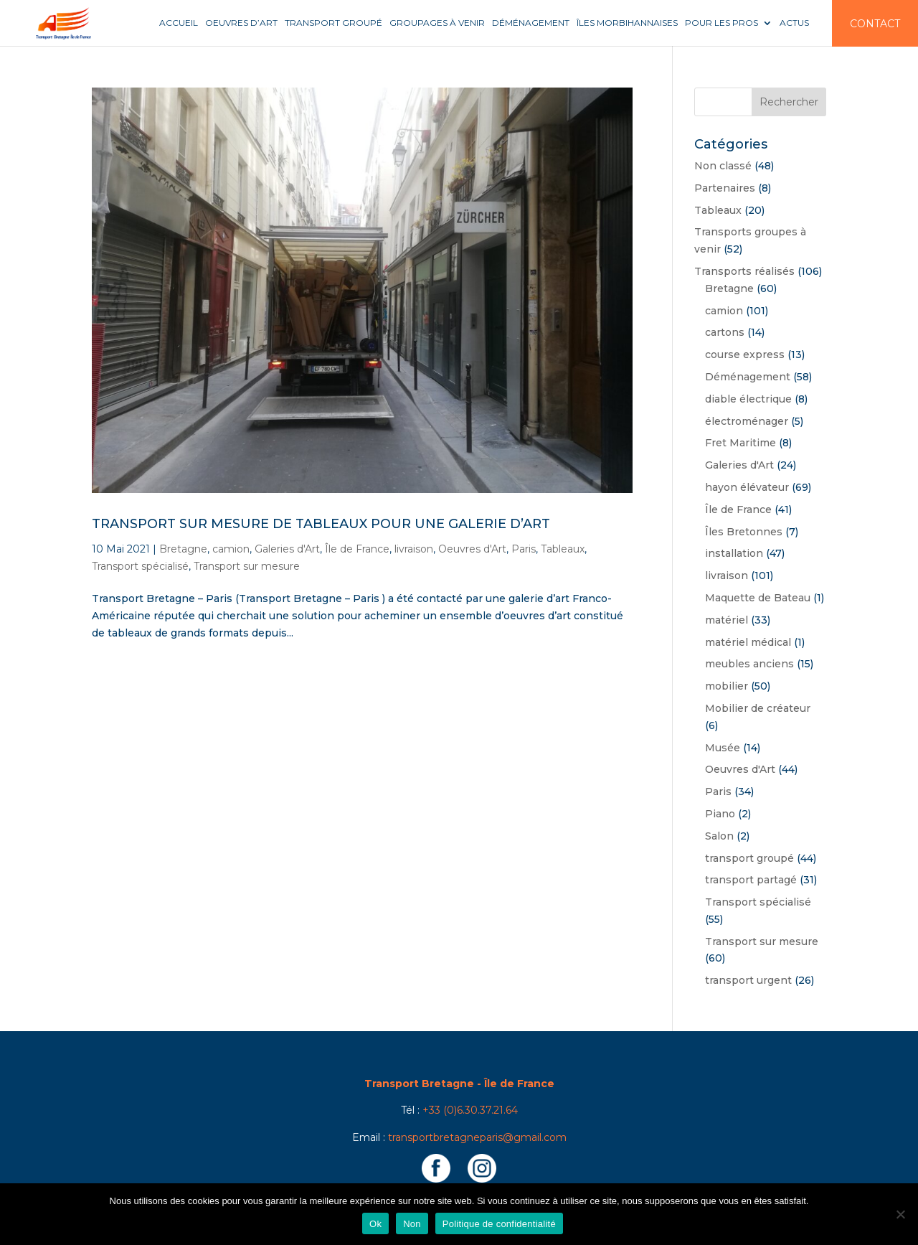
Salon (719, 836)
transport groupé (749, 858)
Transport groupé (333, 23)
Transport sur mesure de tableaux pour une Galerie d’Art (321, 524)
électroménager (746, 421)
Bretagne (183, 548)
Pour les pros (721, 23)
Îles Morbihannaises (627, 23)
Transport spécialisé (140, 566)
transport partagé (751, 879)
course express (745, 354)
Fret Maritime (740, 442)
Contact (875, 23)
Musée (722, 747)
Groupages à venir (437, 23)
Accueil (178, 23)
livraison (413, 548)
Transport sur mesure (247, 566)
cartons (724, 332)
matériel (726, 620)
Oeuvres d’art (241, 23)
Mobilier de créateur (757, 708)
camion (231, 548)
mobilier (726, 686)
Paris (523, 548)
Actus (794, 23)
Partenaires (724, 188)
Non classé (723, 165)
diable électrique (748, 399)
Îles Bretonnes (743, 531)
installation (734, 553)
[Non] (900, 1214)
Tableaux (563, 548)
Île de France (357, 548)
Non (412, 1223)
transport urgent (748, 980)
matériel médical (748, 642)
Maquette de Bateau (757, 597)
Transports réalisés (744, 271)
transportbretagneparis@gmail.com (477, 1137)
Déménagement (530, 23)
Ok (375, 1223)
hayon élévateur (747, 487)
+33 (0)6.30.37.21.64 (470, 1110)
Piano (720, 813)
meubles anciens (749, 663)
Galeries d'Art (287, 548)
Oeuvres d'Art (472, 548)
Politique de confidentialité (499, 1223)
